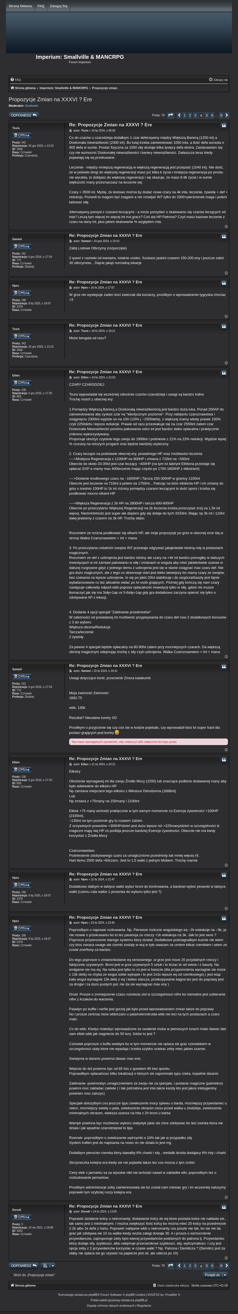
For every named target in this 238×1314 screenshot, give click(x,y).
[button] (170, 115)
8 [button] (221, 115)
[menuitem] (15, 79)
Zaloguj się (58, 6)
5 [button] (207, 115)
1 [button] (185, 115)
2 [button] (190, 115)
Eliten (16, 375)
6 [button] (212, 115)
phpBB (93, 1294)
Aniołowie (31, 105)
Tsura (16, 128)
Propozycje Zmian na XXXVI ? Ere (50, 99)
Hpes (15, 285)
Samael (17, 239)
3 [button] (195, 115)
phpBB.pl (141, 1300)
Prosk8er (171, 1294)
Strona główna (20, 6)
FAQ (41, 6)
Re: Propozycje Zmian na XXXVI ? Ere (110, 124)
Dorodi (16, 1209)
